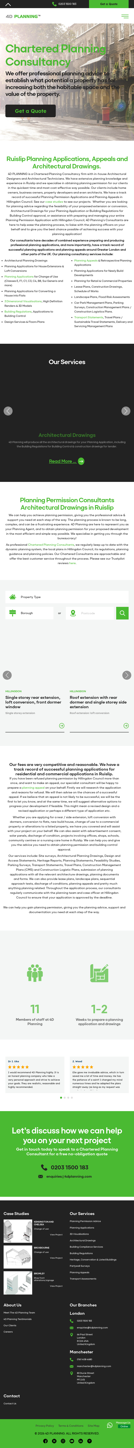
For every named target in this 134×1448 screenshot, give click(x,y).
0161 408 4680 (84, 1359)
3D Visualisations (79, 1234)
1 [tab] (61, 1096)
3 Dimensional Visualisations (23, 301)
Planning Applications (19, 276)
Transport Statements (88, 317)
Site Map (93, 1425)
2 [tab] (65, 1096)
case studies (54, 201)
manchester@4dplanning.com (94, 1366)
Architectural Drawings (83, 1240)
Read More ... (66, 461)
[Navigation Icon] (125, 16)
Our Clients (10, 1325)
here (72, 563)
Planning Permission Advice (85, 1221)
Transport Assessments (83, 1278)
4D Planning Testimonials (18, 1319)
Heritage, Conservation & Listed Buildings (93, 1259)
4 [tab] (72, 1096)
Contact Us (10, 1403)
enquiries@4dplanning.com (69, 1176)
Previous (8, 411)
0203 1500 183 (67, 4)
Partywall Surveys (80, 1266)
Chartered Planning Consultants (51, 544)
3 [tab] (69, 1096)
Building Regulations (18, 311)
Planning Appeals (86, 260)
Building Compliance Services (86, 1246)
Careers (8, 1331)
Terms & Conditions (70, 1425)
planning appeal (33, 787)
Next (125, 411)
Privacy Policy (45, 1425)
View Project (56, 1234)
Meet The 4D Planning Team (19, 1312)
